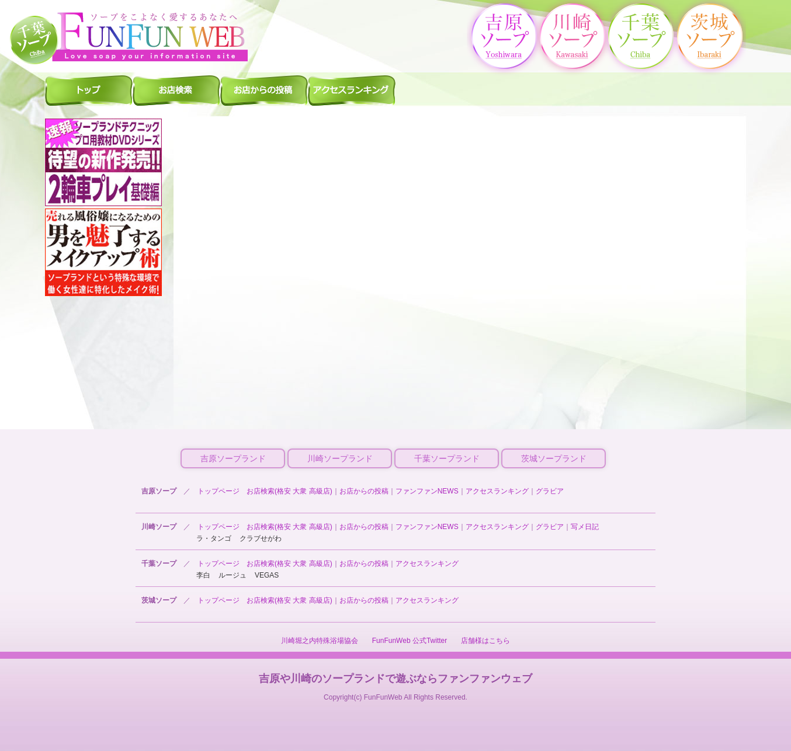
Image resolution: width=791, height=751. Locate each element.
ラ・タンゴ (213, 538)
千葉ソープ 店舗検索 (176, 90)
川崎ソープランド (340, 458)
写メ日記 (585, 527)
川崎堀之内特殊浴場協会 (319, 641)
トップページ (218, 491)
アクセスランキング (497, 491)
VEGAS (267, 575)
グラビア (550, 491)
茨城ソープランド (554, 458)
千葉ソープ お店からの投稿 (264, 90)
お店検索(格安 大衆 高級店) (289, 491)
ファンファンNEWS (427, 491)
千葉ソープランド (447, 458)
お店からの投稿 (363, 491)
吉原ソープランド (233, 458)
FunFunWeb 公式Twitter (409, 641)
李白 (203, 575)
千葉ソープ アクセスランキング (352, 90)
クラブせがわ (261, 538)
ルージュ (232, 575)
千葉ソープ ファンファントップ (89, 90)
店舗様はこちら (485, 641)
